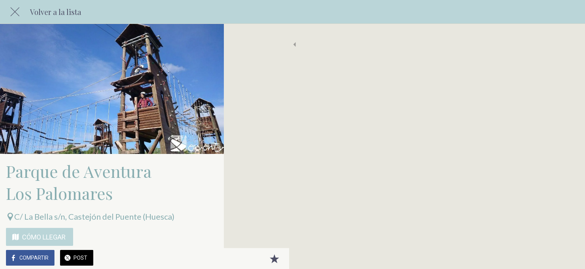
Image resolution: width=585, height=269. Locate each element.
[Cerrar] (14, 11)
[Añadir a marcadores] (209, 259)
